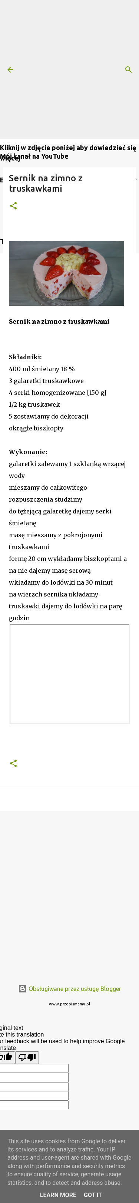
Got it (93, 1195)
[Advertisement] (69, 69)
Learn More (58, 1195)
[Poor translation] (27, 1057)
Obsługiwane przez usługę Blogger (69, 988)
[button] (13, 206)
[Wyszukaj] (128, 70)
